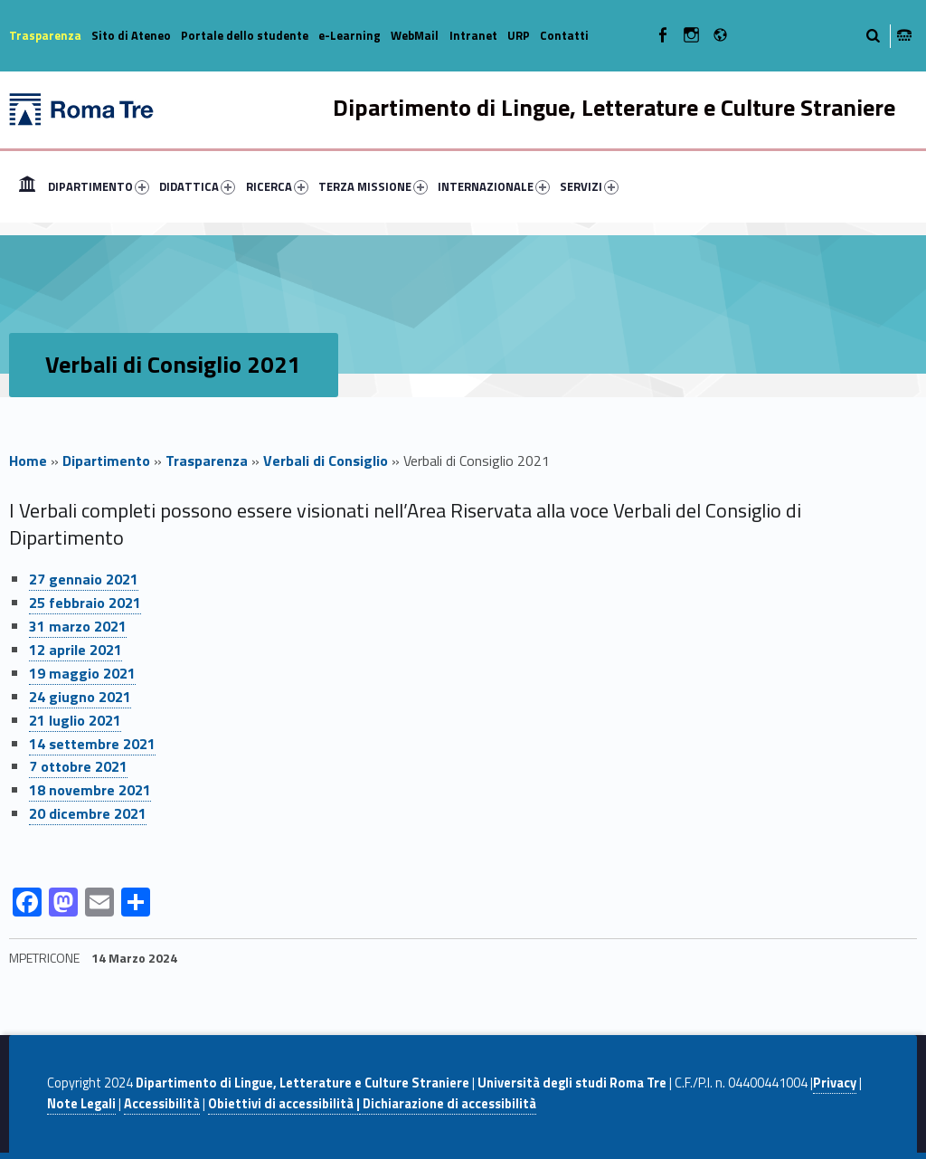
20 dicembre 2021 (87, 813)
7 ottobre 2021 (78, 766)
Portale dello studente (244, 35)
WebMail (415, 35)
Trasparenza (45, 35)
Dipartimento (106, 460)
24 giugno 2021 (80, 697)
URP (518, 35)
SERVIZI (589, 186)
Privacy (834, 1083)
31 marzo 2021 (78, 626)
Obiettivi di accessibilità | (284, 1104)
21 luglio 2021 (75, 720)
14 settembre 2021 (92, 744)
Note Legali (81, 1104)
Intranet (473, 35)
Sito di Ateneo (131, 35)
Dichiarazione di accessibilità (448, 1104)
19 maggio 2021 (82, 673)
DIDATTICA (197, 186)
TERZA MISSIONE (373, 186)
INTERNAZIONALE (494, 186)
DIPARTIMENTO (98, 186)
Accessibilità (162, 1104)
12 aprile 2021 (75, 649)
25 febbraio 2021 (85, 602)
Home (27, 186)
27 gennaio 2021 (83, 579)
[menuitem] (27, 186)
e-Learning (349, 35)
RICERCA (277, 186)
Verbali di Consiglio (325, 460)
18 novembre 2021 (90, 790)
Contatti (564, 35)
